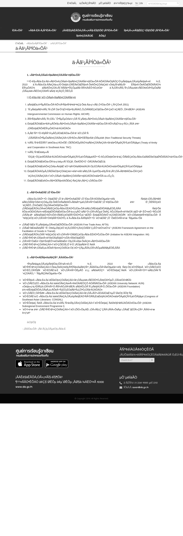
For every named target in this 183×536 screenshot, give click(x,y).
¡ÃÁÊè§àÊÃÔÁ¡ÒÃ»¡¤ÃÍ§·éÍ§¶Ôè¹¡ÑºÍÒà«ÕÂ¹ (90, 30)
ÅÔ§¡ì (102, 36)
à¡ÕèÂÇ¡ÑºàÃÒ (87, 3)
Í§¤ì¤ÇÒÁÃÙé (84, 36)
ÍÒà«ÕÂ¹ (17, 30)
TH (136, 3)
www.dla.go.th (23, 387)
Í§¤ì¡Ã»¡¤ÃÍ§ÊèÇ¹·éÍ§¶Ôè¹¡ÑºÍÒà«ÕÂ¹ (147, 30)
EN (141, 3)
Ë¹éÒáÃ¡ (71, 3)
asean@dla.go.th (140, 387)
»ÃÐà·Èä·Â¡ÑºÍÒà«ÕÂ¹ (43, 30)
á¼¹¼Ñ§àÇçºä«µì (123, 3)
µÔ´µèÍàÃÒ (105, 3)
